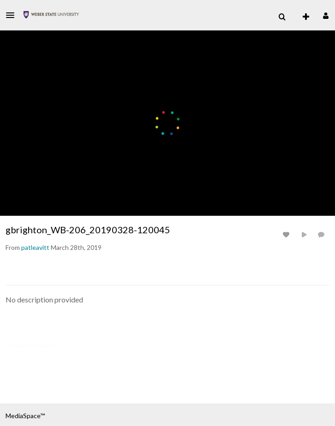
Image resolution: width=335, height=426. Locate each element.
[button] (13, 15)
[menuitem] (282, 17)
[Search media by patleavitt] (35, 247)
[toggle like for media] (287, 234)
